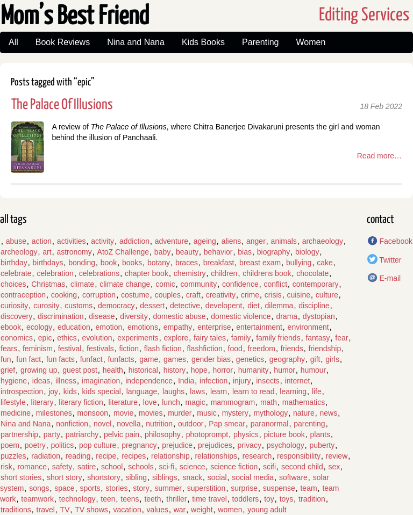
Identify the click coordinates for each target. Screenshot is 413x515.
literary (42, 402)
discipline (314, 305)
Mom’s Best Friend (75, 17)
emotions (142, 327)
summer (168, 488)
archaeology (322, 241)
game (148, 359)
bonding (81, 262)
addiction (134, 241)
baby (162, 252)
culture (327, 295)
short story (64, 477)
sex (334, 466)
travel (46, 509)
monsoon (93, 413)
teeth (152, 499)
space (64, 488)
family (241, 337)
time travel (209, 499)
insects (268, 380)
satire (86, 466)
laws (197, 391)
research (257, 456)
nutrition (159, 423)
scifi (269, 466)
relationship (170, 456)
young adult (266, 509)
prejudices (215, 445)
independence (149, 380)
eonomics (17, 337)
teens (129, 499)
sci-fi (166, 466)
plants (320, 434)
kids (70, 391)
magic (195, 402)
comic (165, 284)
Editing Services (364, 15)
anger (256, 241)
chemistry (190, 273)
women (230, 509)
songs (39, 488)
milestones (54, 413)
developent (224, 305)
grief (8, 370)
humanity (253, 370)
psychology (285, 445)
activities (71, 241)
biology (307, 252)
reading (78, 456)
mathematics (303, 402)
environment (308, 327)
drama (286, 316)
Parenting (260, 42)
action (42, 241)
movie (123, 413)
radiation (45, 456)
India (186, 380)
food (235, 348)
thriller (176, 499)
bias (245, 252)
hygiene (14, 380)
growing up (39, 370)
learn (218, 391)
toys (287, 499)
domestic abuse (179, 316)
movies (150, 413)
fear (341, 337)
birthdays (48, 262)
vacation (127, 509)
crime (250, 295)
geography (287, 359)
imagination (101, 380)
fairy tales (210, 337)
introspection (22, 391)
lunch (171, 402)
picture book (284, 434)
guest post (79, 370)
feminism (38, 348)
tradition (311, 499)
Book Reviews (62, 42)
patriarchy (82, 434)
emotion (108, 327)
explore (175, 337)
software (293, 477)
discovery (16, 316)
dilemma (279, 305)
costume (135, 295)
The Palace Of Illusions (62, 105)
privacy (249, 445)
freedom (261, 348)
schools (140, 466)
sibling (136, 477)
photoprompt (207, 434)
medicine (16, 413)
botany (158, 262)
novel (102, 423)
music (207, 413)
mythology (270, 413)
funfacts (121, 359)
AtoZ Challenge (123, 252)
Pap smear (227, 423)
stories (116, 488)
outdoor (190, 423)
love (150, 402)
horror (223, 370)
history (174, 370)
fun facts (60, 359)
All (13, 42)
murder (179, 413)
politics (62, 445)
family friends (278, 337)
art (46, 252)
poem (10, 445)
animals (284, 241)
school (112, 466)
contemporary (316, 284)
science (192, 466)
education (74, 327)
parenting (309, 423)
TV (65, 509)
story (141, 488)
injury (242, 380)
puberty (322, 445)
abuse (16, 241)
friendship (325, 348)
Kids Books (203, 42)
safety (62, 466)
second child (302, 466)
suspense (279, 488)
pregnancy (139, 445)
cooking (64, 295)
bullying (298, 262)
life (317, 391)
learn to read (253, 391)
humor (284, 370)
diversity (133, 316)
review (336, 456)
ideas (41, 380)
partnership (19, 434)
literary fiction (81, 402)
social (217, 477)
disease (102, 316)
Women (310, 42)
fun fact (28, 359)
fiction (129, 348)
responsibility (299, 456)
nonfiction (72, 423)
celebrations (99, 273)
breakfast (218, 262)
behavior (218, 252)
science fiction (234, 466)
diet (253, 305)
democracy (116, 305)
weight (201, 509)
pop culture (97, 445)
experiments (137, 337)
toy (269, 499)
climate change (124, 284)
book (109, 262)
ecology (39, 327)
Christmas (48, 284)
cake (325, 262)
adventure (171, 241)
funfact (91, 359)
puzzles (13, 456)
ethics (67, 337)
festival (70, 348)
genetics (250, 359)
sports (90, 488)
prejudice (177, 445)
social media (253, 477)
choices (13, 284)
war (180, 509)
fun (6, 359)
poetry (35, 445)
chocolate (312, 273)
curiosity (14, 305)
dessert (152, 305)
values (157, 509)
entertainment (259, 327)
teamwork (37, 499)
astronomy (73, 252)
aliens (231, 241)
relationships (216, 456)
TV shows (91, 509)
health (113, 370)
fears (9, 348)
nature (304, 413)
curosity (46, 305)
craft (193, 295)
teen (108, 499)
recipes (134, 456)
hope (199, 370)
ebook (11, 327)
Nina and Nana (136, 42)
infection (213, 380)
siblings (164, 477)
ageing (205, 241)
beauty (187, 252)
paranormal (270, 423)
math (268, 402)
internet (297, 380)
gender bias (211, 359)
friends (292, 348)
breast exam (260, 262)
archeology (19, 252)
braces (186, 262)
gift (315, 359)
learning (293, 391)
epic (45, 337)
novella (128, 423)
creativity (221, 295)
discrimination (61, 316)
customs (78, 305)
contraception (23, 295)
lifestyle (13, 402)
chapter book (146, 273)
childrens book (267, 273)
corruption (99, 295)
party (52, 434)
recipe (106, 456)
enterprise (214, 327)
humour (313, 370)
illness (65, 380)
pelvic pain (121, 434)
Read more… (379, 155)
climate (82, 284)
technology (77, 499)
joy (53, 391)
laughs (173, 391)
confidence (240, 284)
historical (143, 370)
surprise (244, 488)
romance (32, 466)
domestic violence (240, 316)
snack (192, 477)
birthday (14, 262)
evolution (97, 337)
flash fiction (163, 348)
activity (102, 241)
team (308, 488)
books (132, 262)
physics (246, 434)
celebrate (16, 273)
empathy (178, 327)
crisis (273, 295)
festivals (100, 348)
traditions (16, 509)
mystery (235, 413)
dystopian (319, 316)
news (329, 413)
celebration (55, 273)
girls (332, 359)
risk (6, 466)
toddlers (245, 499)
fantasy (317, 337)
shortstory (103, 477)
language (142, 391)
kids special (101, 391)
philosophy (163, 434)
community (198, 284)
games (174, 359)
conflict (275, 284)
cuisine (298, 295)
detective (185, 305)
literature (123, 402)
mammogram (233, 402)
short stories (21, 477)
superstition (206, 488)
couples (168, 295)
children (224, 273)
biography (273, 252)
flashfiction (205, 348)
